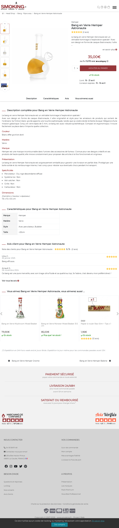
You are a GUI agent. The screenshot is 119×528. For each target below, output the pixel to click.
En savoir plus (98, 521)
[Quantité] (75, 68)
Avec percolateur (26, 227)
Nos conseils (9, 490)
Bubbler (38, 227)
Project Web (78, 517)
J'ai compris (59, 524)
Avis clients (8, 494)
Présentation (66, 482)
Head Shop (10, 13)
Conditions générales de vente (75, 504)
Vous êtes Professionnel (71, 494)
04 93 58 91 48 (10, 448)
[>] (5, 89)
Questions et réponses (13, 482)
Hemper (75, 22)
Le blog (7, 486)
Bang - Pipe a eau (24, 13)
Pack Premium (67, 490)
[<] (5, 23)
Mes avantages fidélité (70, 456)
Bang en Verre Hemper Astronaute (48, 13)
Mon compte (66, 451)
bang (6, 115)
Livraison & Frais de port (71, 460)
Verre (21, 221)
